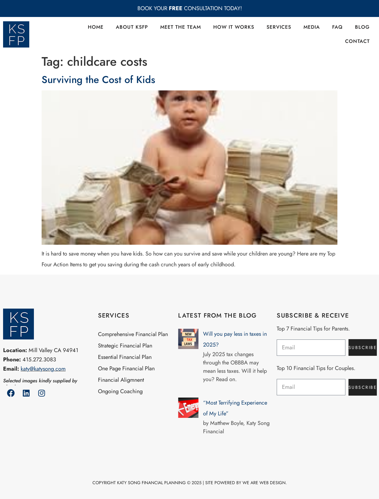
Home (96, 27)
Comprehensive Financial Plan (133, 334)
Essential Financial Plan (125, 357)
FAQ (337, 27)
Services (279, 27)
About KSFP (132, 27)
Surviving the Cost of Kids (98, 80)
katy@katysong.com (43, 369)
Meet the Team (180, 27)
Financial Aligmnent (121, 380)
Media (312, 27)
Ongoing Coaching (120, 391)
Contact (357, 41)
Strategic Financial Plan (125, 346)
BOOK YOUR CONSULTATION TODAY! (189, 8)
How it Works (233, 27)
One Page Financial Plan (126, 368)
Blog (362, 27)
